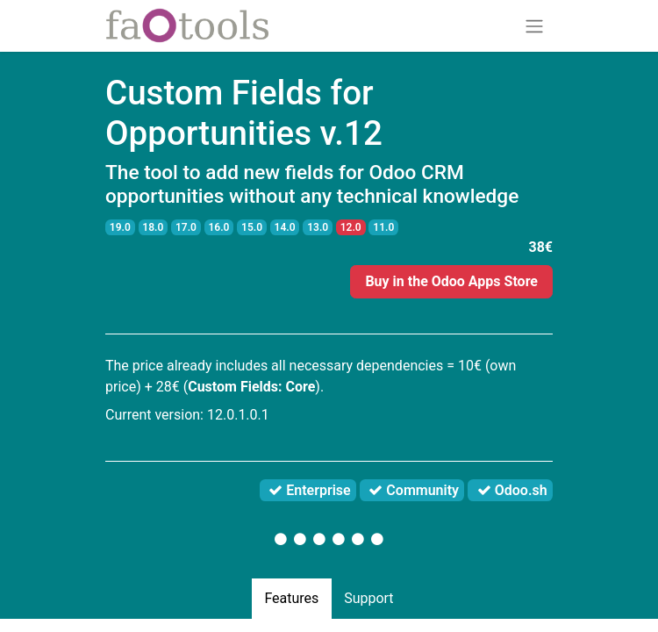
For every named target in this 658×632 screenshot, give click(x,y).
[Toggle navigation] (534, 26)
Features (291, 598)
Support (368, 598)
